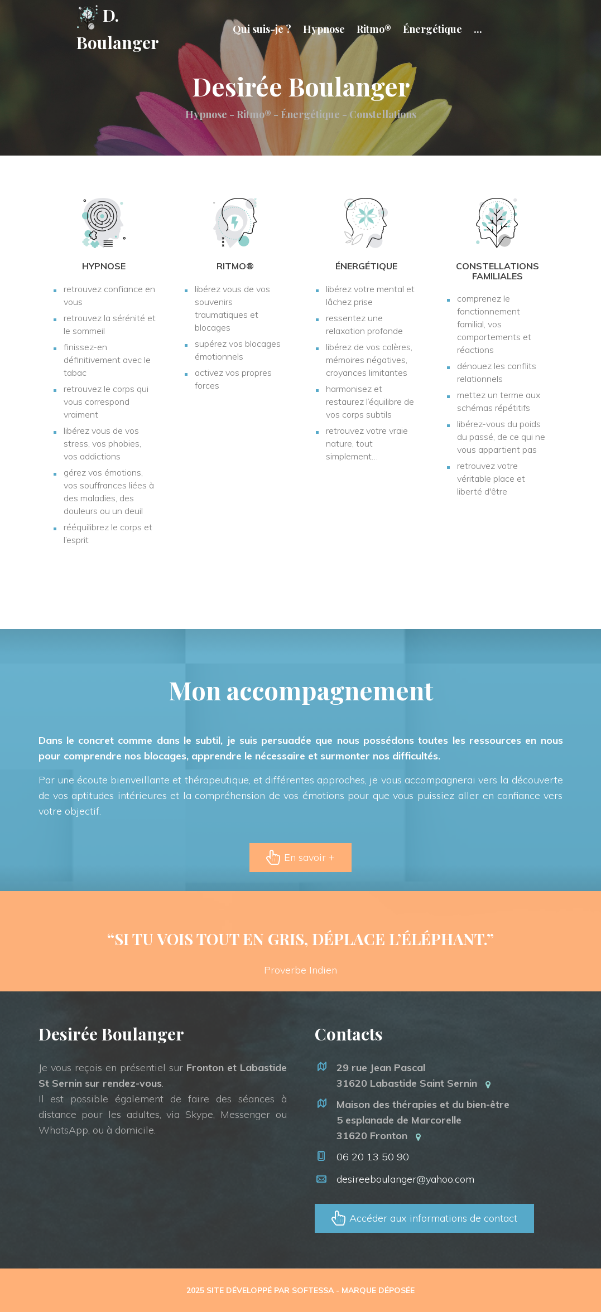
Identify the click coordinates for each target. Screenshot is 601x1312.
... (478, 29)
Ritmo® (374, 29)
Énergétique (432, 29)
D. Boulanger (117, 29)
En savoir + (308, 857)
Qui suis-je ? (262, 29)
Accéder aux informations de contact (432, 1218)
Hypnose (324, 29)
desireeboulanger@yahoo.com (405, 1179)
